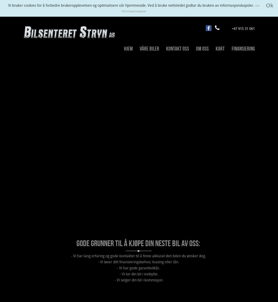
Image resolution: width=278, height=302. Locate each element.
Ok (269, 5)
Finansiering (243, 49)
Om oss (202, 49)
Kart (220, 49)
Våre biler (149, 49)
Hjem (128, 49)
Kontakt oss (177, 49)
